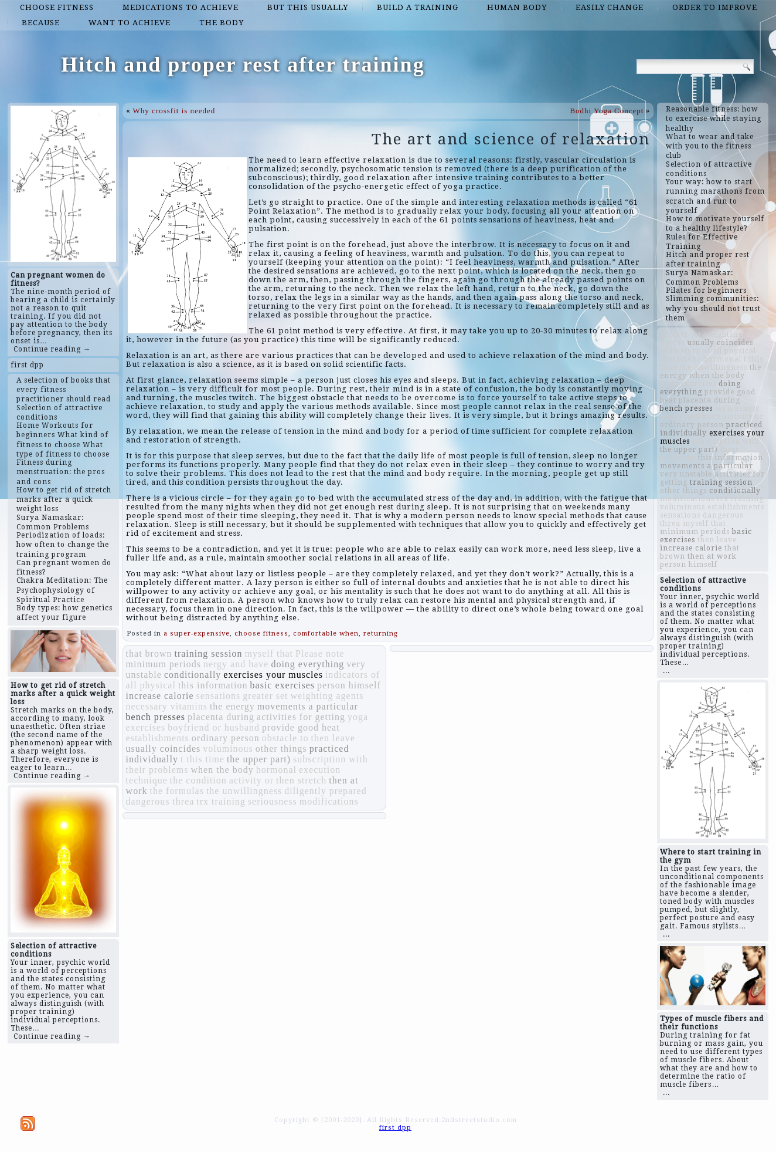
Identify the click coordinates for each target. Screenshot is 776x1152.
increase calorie (160, 696)
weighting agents (327, 696)
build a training (417, 7)
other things (281, 749)
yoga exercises (688, 384)
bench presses (155, 717)
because (41, 22)
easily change (610, 7)
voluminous (228, 749)
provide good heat (301, 727)
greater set (265, 696)
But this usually (307, 7)
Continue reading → (52, 349)
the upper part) (259, 759)
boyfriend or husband (214, 727)
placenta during (221, 717)
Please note (319, 653)
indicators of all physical (708, 351)
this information (213, 685)
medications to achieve (180, 7)
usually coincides (163, 749)
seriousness (272, 801)
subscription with (330, 759)
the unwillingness (244, 791)
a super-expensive (197, 633)
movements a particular (307, 706)
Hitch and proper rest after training (242, 64)
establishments (157, 738)
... (666, 671)
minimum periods (163, 664)
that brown (149, 653)
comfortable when (326, 633)
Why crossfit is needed (174, 110)
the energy (232, 706)
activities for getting (301, 717)
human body (517, 7)
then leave (333, 738)
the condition (198, 780)
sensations (218, 696)
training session (208, 653)
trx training (221, 801)
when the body (221, 770)
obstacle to (285, 738)
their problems (157, 770)
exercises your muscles (273, 675)
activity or (251, 780)
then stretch (301, 780)
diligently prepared (325, 791)
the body (221, 22)
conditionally (192, 675)
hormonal (276, 770)
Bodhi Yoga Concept (607, 110)
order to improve (714, 7)
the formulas (176, 791)
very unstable (686, 474)
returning (380, 633)
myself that (268, 653)
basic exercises (282, 685)
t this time (202, 759)
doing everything (307, 664)
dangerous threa (160, 801)
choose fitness (57, 7)
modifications (329, 801)
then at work (712, 556)
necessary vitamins (166, 706)
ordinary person (226, 738)
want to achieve (130, 22)
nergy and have (235, 664)
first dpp (27, 365)
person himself (349, 685)
